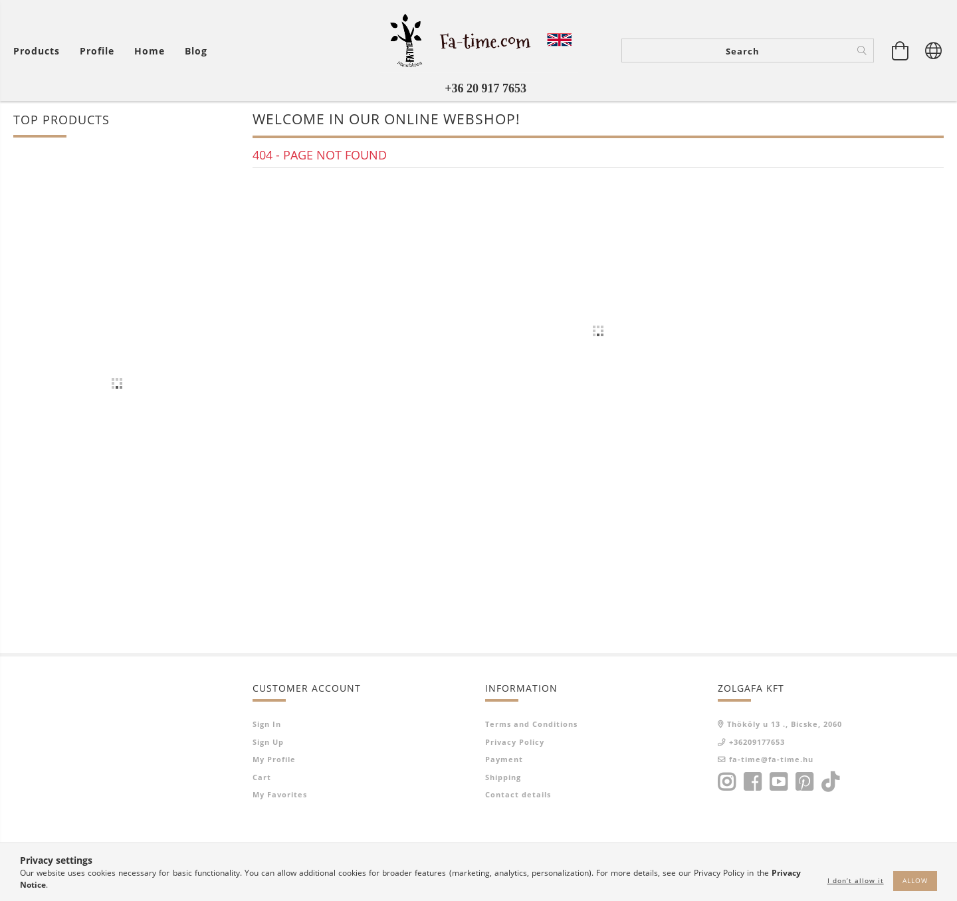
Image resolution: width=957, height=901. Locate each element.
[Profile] (97, 50)
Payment (504, 759)
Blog (196, 51)
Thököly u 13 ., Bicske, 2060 (784, 724)
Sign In (267, 724)
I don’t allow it (855, 880)
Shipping (503, 777)
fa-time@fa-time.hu (771, 759)
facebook (752, 782)
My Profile (274, 759)
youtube (778, 782)
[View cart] (900, 50)
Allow (915, 880)
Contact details (518, 794)
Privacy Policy (514, 742)
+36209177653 (757, 742)
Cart (262, 777)
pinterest (804, 782)
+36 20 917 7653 (485, 88)
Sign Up (268, 742)
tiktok (834, 782)
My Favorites (280, 794)
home (149, 51)
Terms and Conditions (531, 724)
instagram (726, 782)
